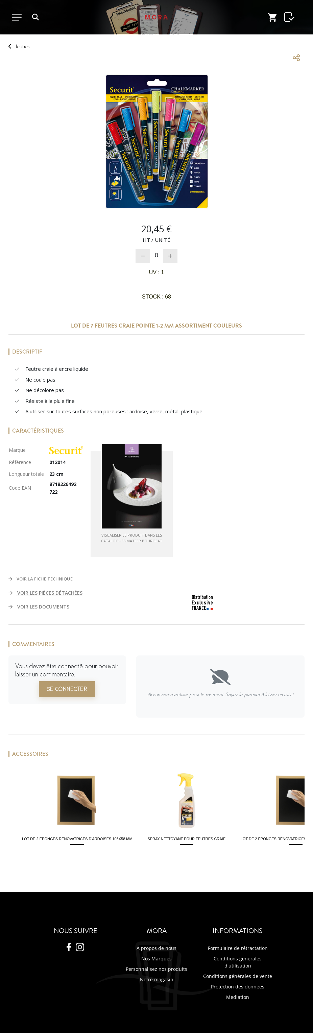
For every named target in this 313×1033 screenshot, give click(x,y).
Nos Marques (156, 958)
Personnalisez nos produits (156, 969)
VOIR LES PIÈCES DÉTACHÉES (45, 593)
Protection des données (237, 986)
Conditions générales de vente (237, 976)
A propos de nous (156, 948)
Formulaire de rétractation (238, 948)
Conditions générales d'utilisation (238, 962)
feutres (22, 46)
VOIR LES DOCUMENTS (38, 606)
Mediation (237, 997)
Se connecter (67, 689)
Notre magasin (156, 979)
